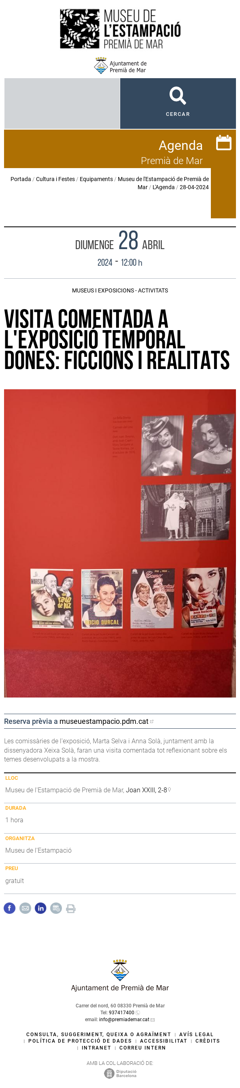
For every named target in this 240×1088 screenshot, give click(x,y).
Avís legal (196, 1034)
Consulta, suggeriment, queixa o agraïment (98, 1034)
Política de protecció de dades (80, 1041)
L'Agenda (164, 187)
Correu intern (142, 1048)
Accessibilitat (163, 1041)
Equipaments (96, 179)
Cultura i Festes (55, 179)
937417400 (121, 1012)
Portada (21, 179)
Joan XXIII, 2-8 (146, 790)
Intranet (96, 1048)
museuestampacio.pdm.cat (104, 721)
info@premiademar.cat (124, 1019)
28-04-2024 (194, 187)
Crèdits (207, 1041)
